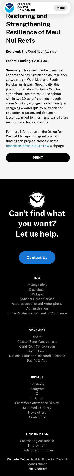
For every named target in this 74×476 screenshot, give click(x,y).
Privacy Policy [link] (37, 285)
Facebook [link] (37, 384)
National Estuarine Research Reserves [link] (37, 356)
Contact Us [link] (37, 257)
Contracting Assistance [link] (37, 441)
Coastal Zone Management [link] (37, 342)
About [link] (37, 337)
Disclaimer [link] (37, 290)
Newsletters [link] (37, 412)
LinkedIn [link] (37, 398)
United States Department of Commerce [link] (37, 313)
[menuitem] (37, 285)
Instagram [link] (37, 389)
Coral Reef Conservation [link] (37, 346)
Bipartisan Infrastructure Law (27, 146)
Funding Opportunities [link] (37, 450)
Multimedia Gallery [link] (37, 408)
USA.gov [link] (37, 294)
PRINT (38, 158)
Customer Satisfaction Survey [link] (37, 403)
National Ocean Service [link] (37, 299)
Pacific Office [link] (37, 361)
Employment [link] (37, 445)
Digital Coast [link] (37, 351)
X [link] (37, 394)
